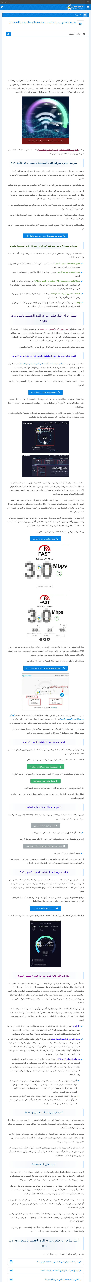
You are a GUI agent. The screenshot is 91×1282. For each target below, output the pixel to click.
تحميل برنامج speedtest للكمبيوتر (44, 908)
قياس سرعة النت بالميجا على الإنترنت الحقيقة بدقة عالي (41, 364)
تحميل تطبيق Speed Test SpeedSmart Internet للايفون (44, 846)
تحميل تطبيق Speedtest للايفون (44, 826)
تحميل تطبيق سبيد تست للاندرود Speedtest (44, 767)
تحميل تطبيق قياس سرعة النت (44, 781)
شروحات (77, 15)
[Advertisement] (45, 59)
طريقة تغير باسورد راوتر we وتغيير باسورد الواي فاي (44, 236)
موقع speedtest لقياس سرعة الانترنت (44, 392)
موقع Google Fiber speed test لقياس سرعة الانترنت (44, 668)
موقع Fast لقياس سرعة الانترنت (44, 539)
